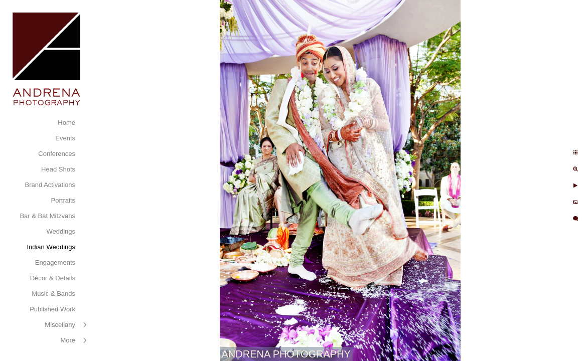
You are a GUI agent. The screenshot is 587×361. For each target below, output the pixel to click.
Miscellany (60, 324)
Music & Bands (53, 293)
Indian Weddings (51, 247)
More (67, 340)
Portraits (63, 200)
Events (65, 138)
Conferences (56, 153)
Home (66, 122)
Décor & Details (52, 278)
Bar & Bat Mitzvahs (47, 216)
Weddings (60, 231)
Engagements (55, 262)
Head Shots (58, 169)
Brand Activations (50, 185)
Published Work (52, 309)
